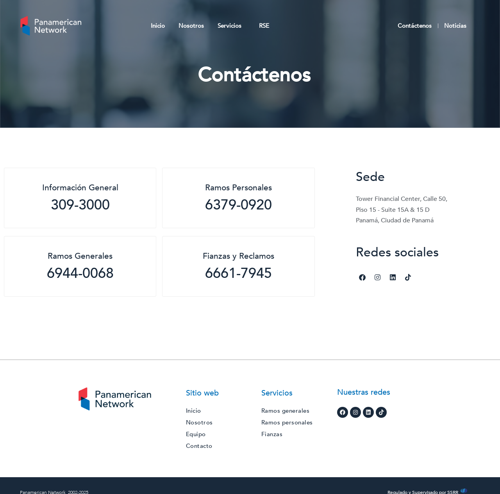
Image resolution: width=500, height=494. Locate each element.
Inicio (158, 26)
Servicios (231, 26)
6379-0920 (238, 205)
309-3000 (80, 205)
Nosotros (191, 26)
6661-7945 (238, 273)
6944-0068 (80, 273)
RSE (264, 26)
